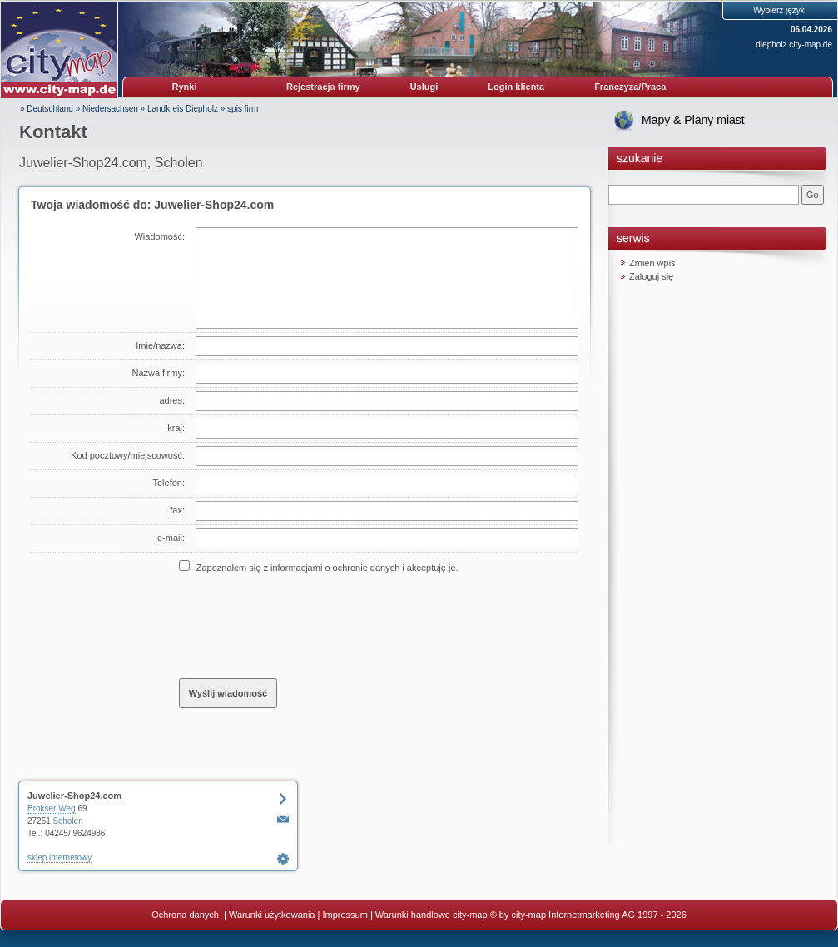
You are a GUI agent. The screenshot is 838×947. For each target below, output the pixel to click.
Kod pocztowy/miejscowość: (128, 455)
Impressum (344, 915)
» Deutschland (46, 108)
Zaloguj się (651, 276)
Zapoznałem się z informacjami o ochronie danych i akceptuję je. (327, 568)
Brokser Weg (51, 808)
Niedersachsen (110, 108)
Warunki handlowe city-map (431, 915)
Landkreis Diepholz (182, 108)
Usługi (424, 87)
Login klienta (516, 87)
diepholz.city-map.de (794, 44)
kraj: (176, 428)
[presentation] (305, 624)
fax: (177, 510)
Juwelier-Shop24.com (74, 796)
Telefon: (168, 483)
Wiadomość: (159, 236)
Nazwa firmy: (158, 373)
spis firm (242, 108)
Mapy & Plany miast (693, 119)
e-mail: (171, 538)
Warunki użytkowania (272, 915)
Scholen (68, 821)
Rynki (184, 87)
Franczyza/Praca (630, 87)
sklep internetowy (59, 857)
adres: (172, 400)
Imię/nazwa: (160, 345)
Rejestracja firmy (323, 87)
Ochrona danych (186, 915)
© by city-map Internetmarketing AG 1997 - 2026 (588, 915)
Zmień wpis (652, 263)
